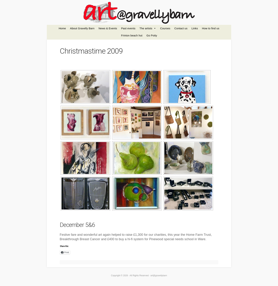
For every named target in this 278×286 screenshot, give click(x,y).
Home (62, 28)
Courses (165, 28)
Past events (128, 28)
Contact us (180, 28)
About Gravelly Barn (82, 28)
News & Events (108, 28)
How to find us (210, 28)
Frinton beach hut (131, 35)
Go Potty (151, 35)
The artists (146, 28)
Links (194, 28)
